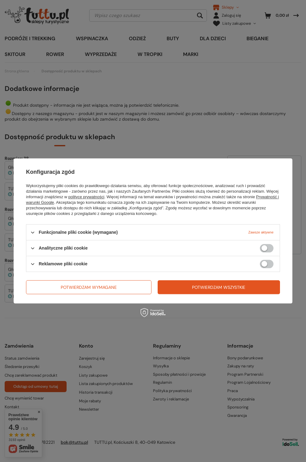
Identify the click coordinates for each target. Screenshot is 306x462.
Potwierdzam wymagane (89, 287)
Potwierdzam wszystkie (218, 287)
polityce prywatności (86, 197)
